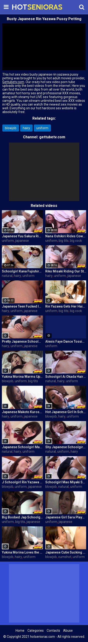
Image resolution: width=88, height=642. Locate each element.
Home (19, 630)
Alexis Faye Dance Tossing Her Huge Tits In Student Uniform (65, 341)
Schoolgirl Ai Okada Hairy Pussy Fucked (65, 376)
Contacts (53, 630)
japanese (22, 240)
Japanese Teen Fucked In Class (22, 306)
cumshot (64, 557)
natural (7, 276)
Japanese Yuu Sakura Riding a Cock (22, 236)
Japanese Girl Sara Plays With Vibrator (65, 517)
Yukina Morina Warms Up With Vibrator (22, 376)
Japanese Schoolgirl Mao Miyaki (22, 447)
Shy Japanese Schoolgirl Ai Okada (65, 447)
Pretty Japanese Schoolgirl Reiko (22, 341)
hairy (26, 128)
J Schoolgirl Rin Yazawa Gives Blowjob (22, 482)
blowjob (10, 128)
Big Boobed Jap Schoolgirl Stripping (22, 517)
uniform (42, 128)
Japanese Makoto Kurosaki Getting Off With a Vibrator (22, 412)
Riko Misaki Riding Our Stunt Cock (65, 271)
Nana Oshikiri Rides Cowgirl (65, 236)
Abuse (68, 630)
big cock (76, 240)
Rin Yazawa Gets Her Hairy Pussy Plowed (65, 306)
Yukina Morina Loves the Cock (22, 552)
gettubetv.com (52, 137)
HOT (23, 6)
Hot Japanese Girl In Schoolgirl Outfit (65, 412)
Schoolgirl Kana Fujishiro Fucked (22, 271)
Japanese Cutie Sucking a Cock (65, 552)
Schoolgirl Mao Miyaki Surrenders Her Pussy (65, 482)
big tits (64, 240)
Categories (35, 630)
